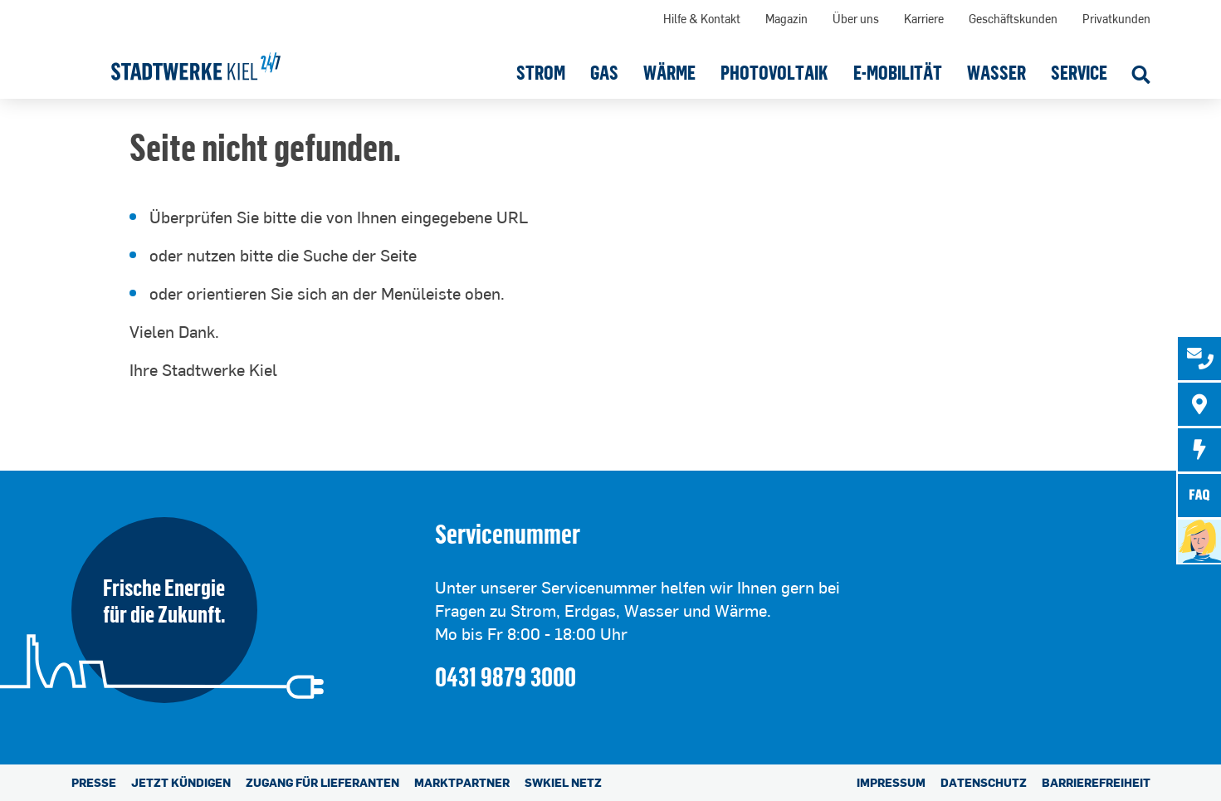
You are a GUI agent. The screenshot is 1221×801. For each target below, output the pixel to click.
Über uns (856, 19)
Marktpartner (462, 782)
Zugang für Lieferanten (322, 782)
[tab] (1199, 358)
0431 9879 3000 (505, 676)
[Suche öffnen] (1141, 76)
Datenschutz (983, 782)
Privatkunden (1116, 19)
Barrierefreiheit (1096, 782)
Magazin (786, 19)
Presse (93, 782)
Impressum (891, 782)
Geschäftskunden (1013, 19)
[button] (540, 72)
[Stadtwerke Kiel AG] (195, 60)
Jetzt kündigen (181, 782)
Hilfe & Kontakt (701, 19)
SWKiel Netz (563, 782)
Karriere (924, 19)
